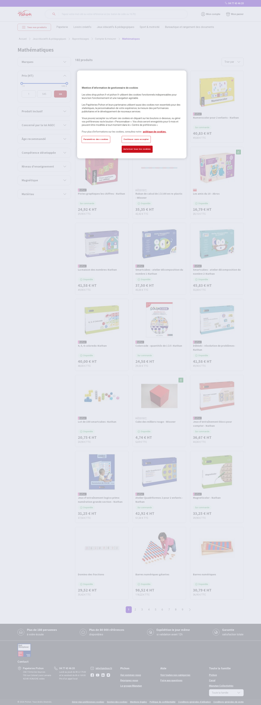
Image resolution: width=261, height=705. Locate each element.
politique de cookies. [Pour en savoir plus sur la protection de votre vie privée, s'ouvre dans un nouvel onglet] (154, 131)
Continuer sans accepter (136, 139)
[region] (131, 114)
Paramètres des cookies (96, 139)
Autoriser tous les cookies (137, 149)
